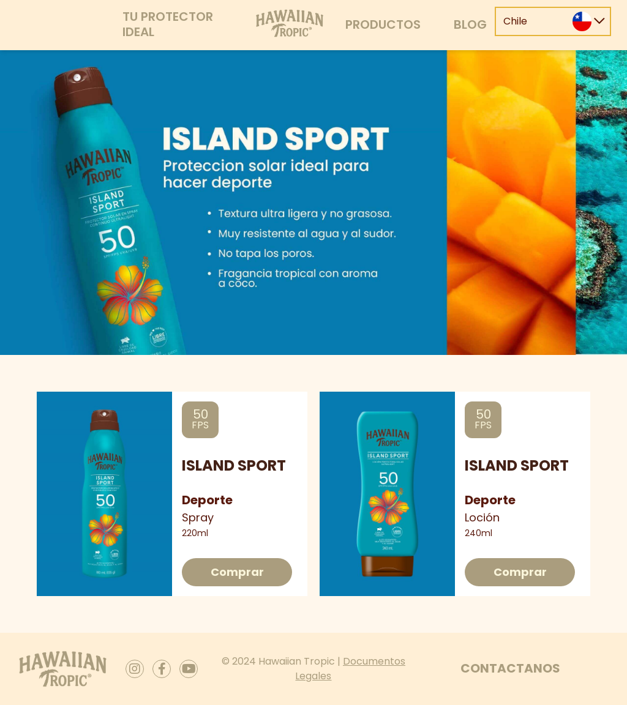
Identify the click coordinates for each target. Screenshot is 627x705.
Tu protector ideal (167, 24)
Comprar (237, 572)
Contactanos (510, 668)
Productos (383, 24)
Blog (470, 24)
